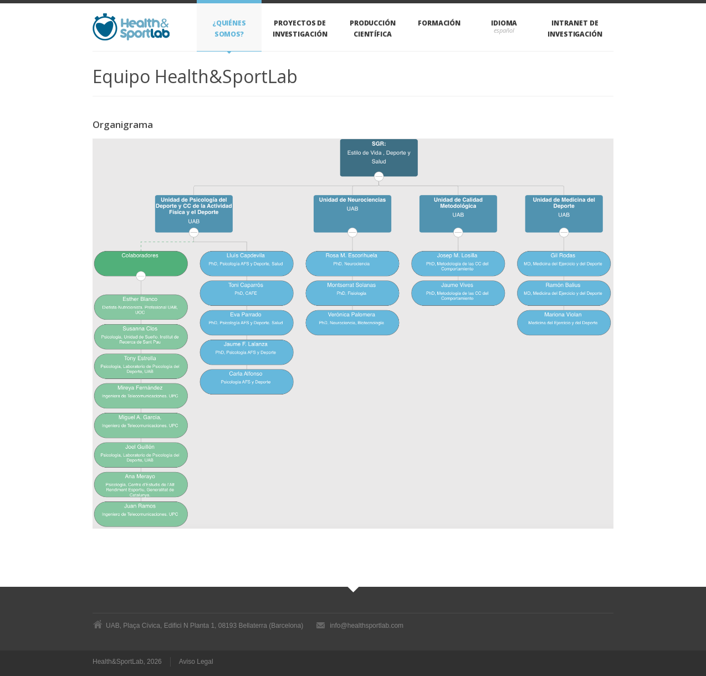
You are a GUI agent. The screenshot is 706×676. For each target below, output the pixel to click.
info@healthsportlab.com (366, 625)
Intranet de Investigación (575, 28)
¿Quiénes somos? (229, 28)
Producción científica (373, 28)
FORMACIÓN (439, 23)
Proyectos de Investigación (300, 28)
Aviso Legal (197, 662)
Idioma (504, 23)
